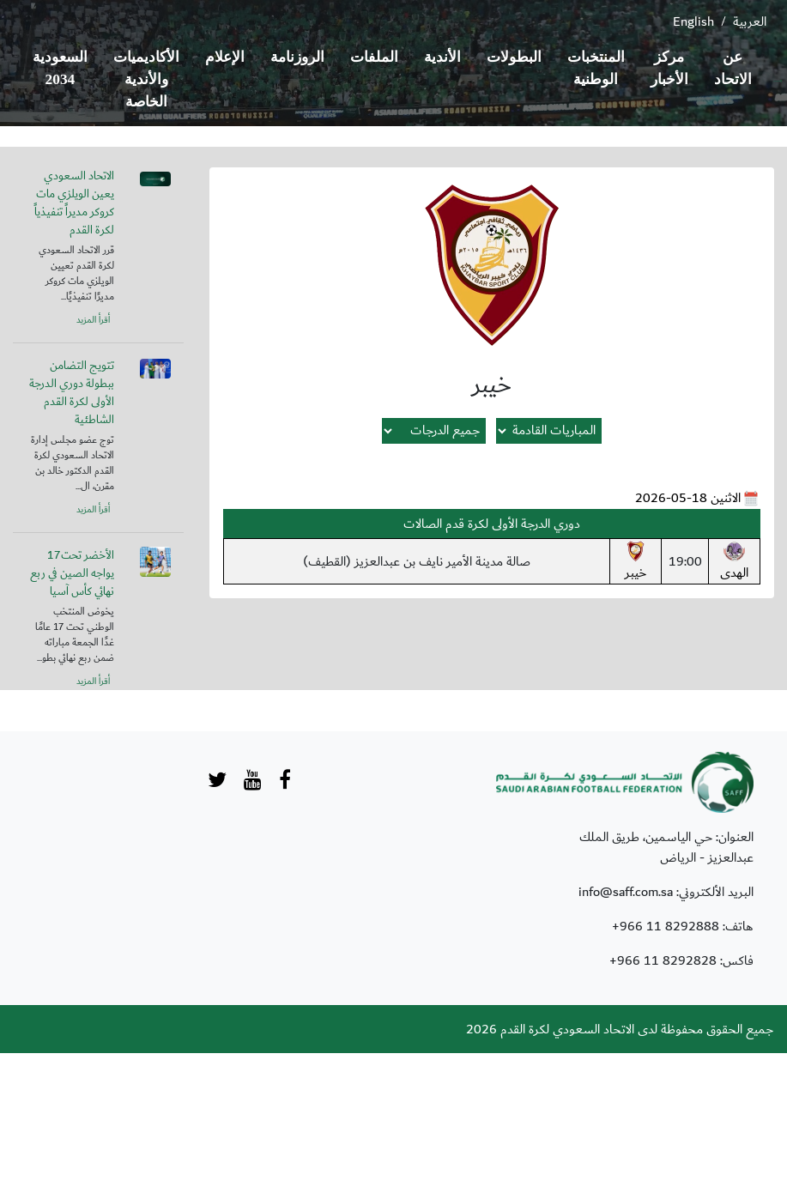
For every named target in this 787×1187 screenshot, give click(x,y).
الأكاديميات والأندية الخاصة (146, 79)
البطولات (514, 57)
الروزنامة (297, 57)
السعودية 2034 (60, 68)
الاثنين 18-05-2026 (688, 498)
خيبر (635, 562)
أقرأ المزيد (93, 320)
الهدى (734, 562)
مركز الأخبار (669, 68)
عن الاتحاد (733, 68)
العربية (749, 21)
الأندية (442, 57)
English (693, 21)
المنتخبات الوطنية (596, 68)
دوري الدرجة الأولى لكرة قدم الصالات (491, 523)
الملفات (374, 57)
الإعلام (225, 57)
